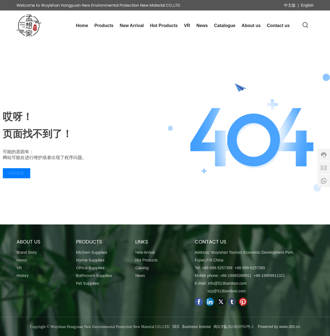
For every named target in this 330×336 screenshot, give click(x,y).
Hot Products (146, 260)
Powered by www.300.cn (279, 326)
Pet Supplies (87, 283)
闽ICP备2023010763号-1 (233, 327)
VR (19, 268)
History (23, 275)
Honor (22, 260)
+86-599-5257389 (249, 268)
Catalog (141, 268)
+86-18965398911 (235, 275)
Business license (196, 326)
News (140, 275)
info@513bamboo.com (227, 283)
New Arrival (145, 252)
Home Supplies (90, 260)
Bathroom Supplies (94, 275)
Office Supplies (90, 268)
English (307, 5)
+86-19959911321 (269, 275)
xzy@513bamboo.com (226, 291)
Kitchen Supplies (91, 252)
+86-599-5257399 (217, 268)
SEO (175, 326)
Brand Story (27, 252)
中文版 (290, 5)
